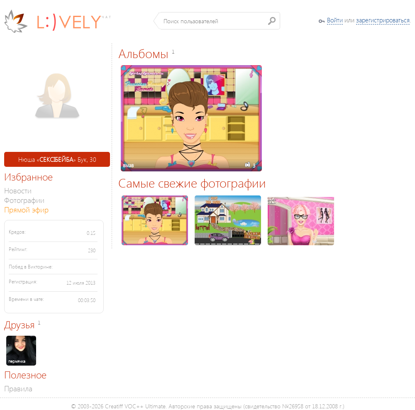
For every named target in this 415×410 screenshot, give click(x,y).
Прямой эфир (26, 209)
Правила (18, 388)
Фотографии (24, 200)
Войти (335, 20)
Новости (18, 190)
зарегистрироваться (383, 20)
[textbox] (219, 20)
